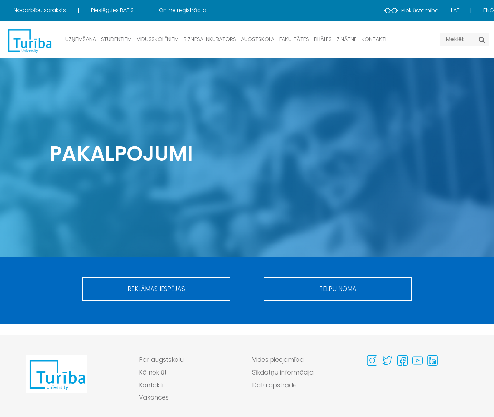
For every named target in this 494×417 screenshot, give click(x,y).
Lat (455, 10)
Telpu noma (337, 289)
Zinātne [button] (347, 39)
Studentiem (116, 39)
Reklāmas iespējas (156, 289)
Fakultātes (294, 39)
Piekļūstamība (411, 10)
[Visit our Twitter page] (387, 360)
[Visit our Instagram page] (372, 360)
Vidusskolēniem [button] (158, 39)
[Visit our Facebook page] (402, 360)
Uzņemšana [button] (80, 39)
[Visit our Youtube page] (417, 360)
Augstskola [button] (257, 39)
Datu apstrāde (275, 385)
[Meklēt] (482, 39)
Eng (488, 10)
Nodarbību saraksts (40, 10)
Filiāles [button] (323, 39)
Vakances (154, 398)
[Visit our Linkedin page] (432, 360)
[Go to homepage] (56, 380)
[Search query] (464, 39)
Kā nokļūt (153, 372)
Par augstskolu (162, 360)
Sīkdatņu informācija (283, 372)
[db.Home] (29, 41)
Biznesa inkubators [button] (210, 39)
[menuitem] (52, 10)
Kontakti (374, 39)
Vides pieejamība (278, 360)
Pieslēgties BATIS (113, 10)
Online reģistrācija (183, 10)
